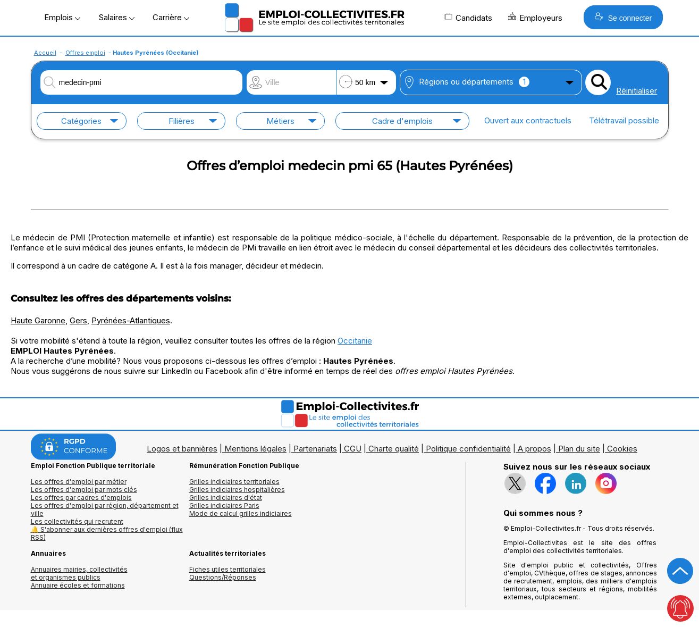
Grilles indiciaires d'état (225, 497)
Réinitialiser (636, 91)
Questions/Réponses (222, 577)
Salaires (116, 17)
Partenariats (315, 449)
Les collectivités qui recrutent (77, 521)
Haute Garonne (38, 320)
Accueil (45, 52)
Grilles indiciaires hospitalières (237, 490)
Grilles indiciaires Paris (224, 505)
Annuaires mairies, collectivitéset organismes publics (79, 573)
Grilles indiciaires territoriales (234, 482)
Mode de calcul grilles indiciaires (240, 513)
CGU (352, 449)
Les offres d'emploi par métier (79, 482)
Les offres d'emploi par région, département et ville (105, 509)
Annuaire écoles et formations (78, 585)
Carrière (171, 17)
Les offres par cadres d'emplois (81, 497)
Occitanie (355, 341)
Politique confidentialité (468, 449)
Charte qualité (393, 449)
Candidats (468, 17)
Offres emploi (85, 52)
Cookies (622, 449)
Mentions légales (255, 449)
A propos (534, 449)
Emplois (62, 17)
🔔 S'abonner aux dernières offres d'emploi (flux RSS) (107, 533)
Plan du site (579, 449)
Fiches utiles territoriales (227, 569)
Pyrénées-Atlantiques (130, 320)
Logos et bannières (182, 449)
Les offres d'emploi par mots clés (84, 490)
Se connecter (623, 17)
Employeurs (535, 17)
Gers (78, 320)
